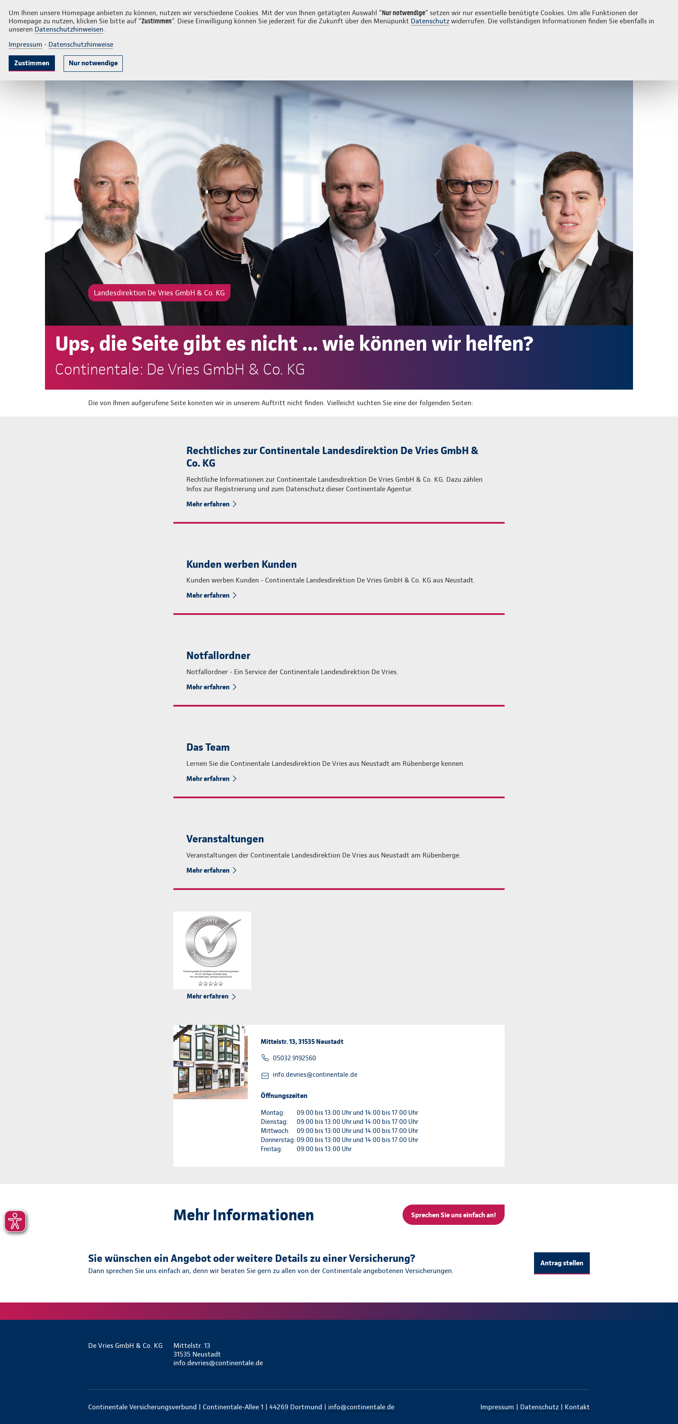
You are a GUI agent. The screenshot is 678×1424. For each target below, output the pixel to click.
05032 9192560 (294, 1058)
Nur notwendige (93, 63)
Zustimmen (31, 63)
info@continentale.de (361, 1407)
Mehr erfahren (208, 504)
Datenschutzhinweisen (69, 29)
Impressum (25, 44)
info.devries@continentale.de (315, 1074)
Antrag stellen (561, 1263)
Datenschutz (430, 21)
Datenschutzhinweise (80, 44)
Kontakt (577, 1407)
